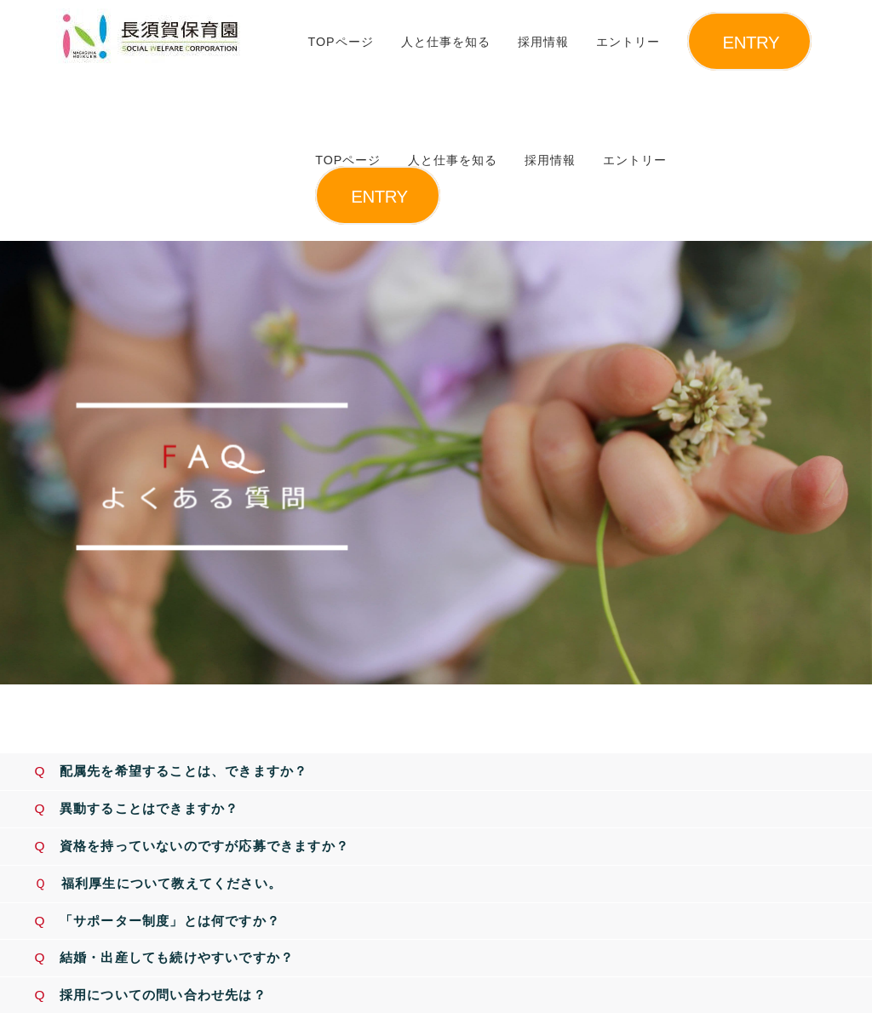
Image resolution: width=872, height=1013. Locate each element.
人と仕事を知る (445, 42)
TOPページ (340, 42)
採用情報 (543, 42)
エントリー (628, 42)
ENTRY (751, 42)
